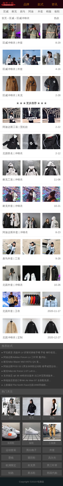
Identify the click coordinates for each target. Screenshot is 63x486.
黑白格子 (31, 450)
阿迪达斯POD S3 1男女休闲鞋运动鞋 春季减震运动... (30, 366)
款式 (40, 4)
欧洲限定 (11, 465)
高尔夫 (52, 457)
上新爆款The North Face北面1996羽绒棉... (25, 385)
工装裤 (52, 433)
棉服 (48, 11)
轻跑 (11, 473)
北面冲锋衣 (9, 337)
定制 (20, 337)
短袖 (52, 408)
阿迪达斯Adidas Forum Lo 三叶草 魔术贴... (25, 357)
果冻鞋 (31, 473)
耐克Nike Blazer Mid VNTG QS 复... (22, 361)
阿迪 (31, 11)
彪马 (22, 11)
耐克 (14, 11)
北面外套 (8, 284)
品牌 (26, 4)
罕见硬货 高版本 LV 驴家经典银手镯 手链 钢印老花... (30, 352)
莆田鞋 (31, 457)
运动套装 (11, 450)
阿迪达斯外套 (10, 232)
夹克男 (31, 465)
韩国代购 (52, 473)
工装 (17, 258)
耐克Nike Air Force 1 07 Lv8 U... (20, 371)
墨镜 (11, 457)
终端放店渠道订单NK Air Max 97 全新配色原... (27, 380)
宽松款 (24, 127)
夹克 (20, 95)
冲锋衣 (19, 153)
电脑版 (40, 481)
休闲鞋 (11, 433)
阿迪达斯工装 (10, 127)
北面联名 (8, 153)
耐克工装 (8, 179)
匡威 (6, 11)
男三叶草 (52, 465)
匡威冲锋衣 (23, 18)
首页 (4, 18)
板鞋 (57, 11)
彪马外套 (8, 258)
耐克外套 (8, 206)
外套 (40, 11)
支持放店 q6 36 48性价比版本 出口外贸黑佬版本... (29, 375)
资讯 (54, 4)
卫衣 (17, 311)
